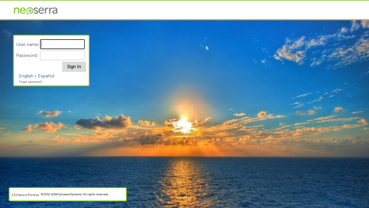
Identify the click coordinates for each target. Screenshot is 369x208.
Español (46, 76)
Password (26, 55)
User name (27, 44)
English (26, 76)
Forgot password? (30, 82)
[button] (74, 67)
